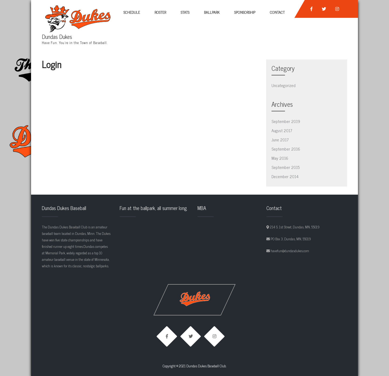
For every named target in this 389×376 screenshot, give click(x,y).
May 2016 (279, 158)
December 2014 (285, 176)
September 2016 (285, 148)
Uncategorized (283, 85)
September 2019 (285, 121)
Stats (185, 12)
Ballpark (212, 12)
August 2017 (281, 130)
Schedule (131, 12)
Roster (160, 12)
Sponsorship (244, 12)
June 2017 (280, 139)
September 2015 (285, 167)
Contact (277, 12)
